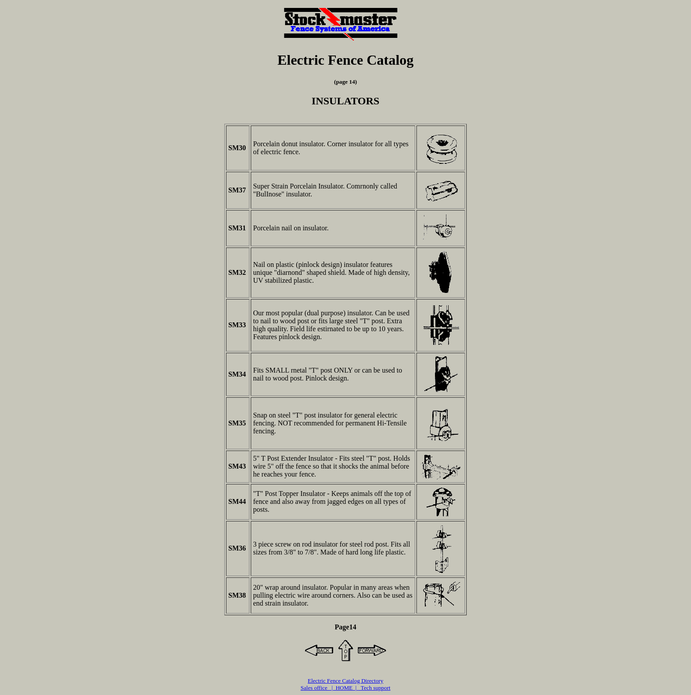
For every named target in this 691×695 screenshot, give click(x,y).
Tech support (374, 687)
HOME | (345, 687)
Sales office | (317, 687)
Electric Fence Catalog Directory (345, 680)
